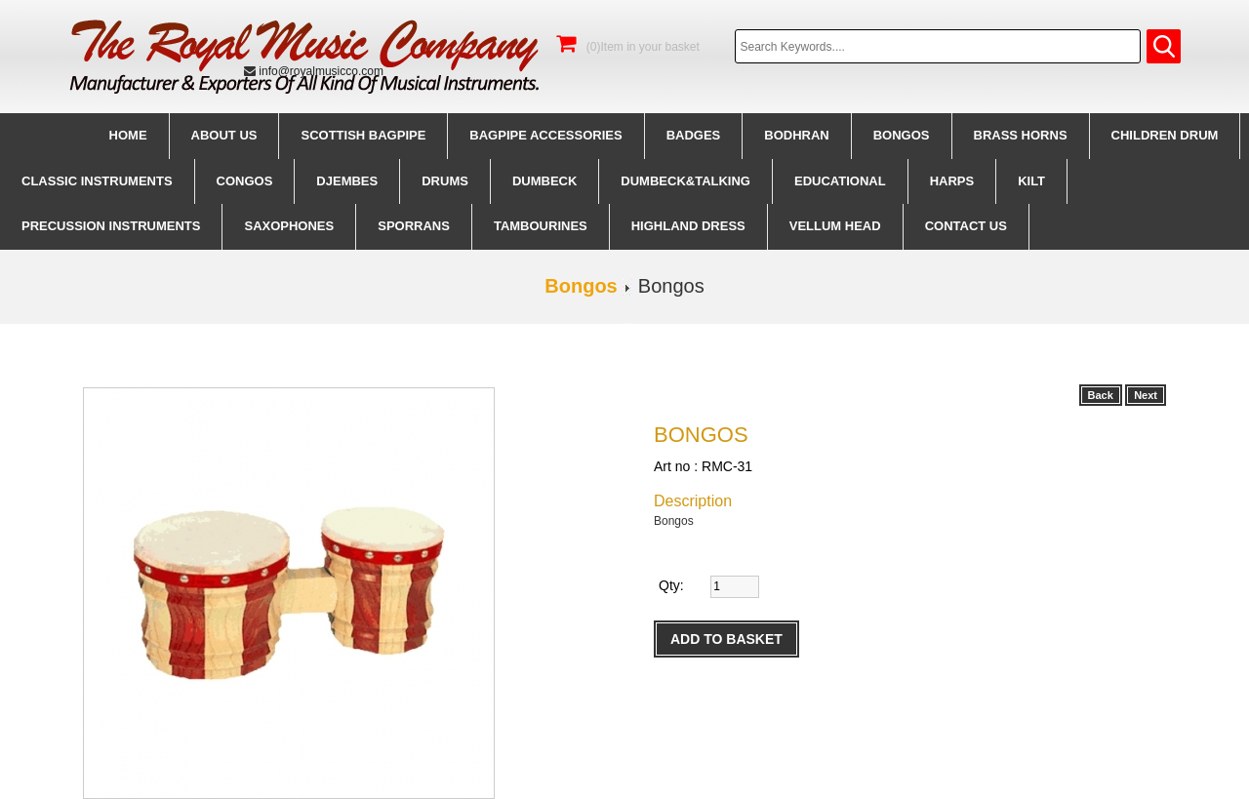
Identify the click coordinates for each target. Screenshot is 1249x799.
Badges (693, 135)
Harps (952, 181)
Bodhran (796, 135)
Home (128, 135)
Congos (245, 181)
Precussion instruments (110, 226)
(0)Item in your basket (628, 47)
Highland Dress (688, 226)
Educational (840, 181)
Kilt (1031, 181)
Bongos (901, 135)
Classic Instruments (97, 181)
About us (224, 135)
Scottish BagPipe (363, 135)
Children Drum (1165, 135)
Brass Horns (1021, 135)
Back (1100, 395)
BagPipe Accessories (545, 135)
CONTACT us (966, 226)
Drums (445, 181)
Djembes (347, 181)
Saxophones (289, 226)
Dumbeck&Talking (685, 181)
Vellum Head (835, 226)
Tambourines (540, 226)
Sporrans (414, 226)
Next (1145, 395)
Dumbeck (544, 181)
